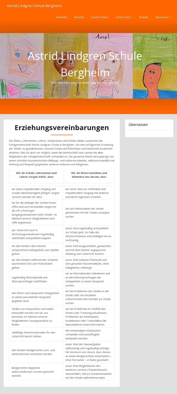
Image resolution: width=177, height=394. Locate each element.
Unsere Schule (99, 17)
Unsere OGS (123, 17)
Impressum (161, 17)
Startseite (61, 17)
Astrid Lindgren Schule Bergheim (34, 5)
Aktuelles (79, 17)
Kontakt (143, 17)
